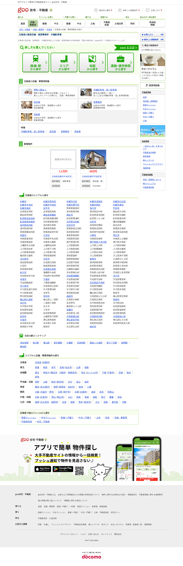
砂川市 (23, 272)
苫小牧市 (24, 286)
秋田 (45, 367)
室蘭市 (70, 309)
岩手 (53, 367)
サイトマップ (106, 534)
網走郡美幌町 (49, 215)
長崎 (72, 402)
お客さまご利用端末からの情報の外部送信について (79, 495)
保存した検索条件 (153, 39)
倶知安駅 (24, 343)
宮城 (62, 367)
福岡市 (54, 402)
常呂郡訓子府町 (97, 282)
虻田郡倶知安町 (27, 218)
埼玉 (83, 372)
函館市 (70, 296)
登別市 (46, 296)
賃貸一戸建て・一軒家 (66, 506)
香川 (103, 397)
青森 (37, 367)
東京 (37, 372)
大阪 (37, 392)
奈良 (101, 392)
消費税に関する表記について (76, 500)
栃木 (129, 372)
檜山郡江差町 (26, 299)
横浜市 (54, 372)
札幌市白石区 (119, 201)
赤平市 (46, 208)
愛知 (37, 387)
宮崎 (106, 402)
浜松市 (71, 387)
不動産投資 (26, 421)
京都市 (83, 392)
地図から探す (92, 62)
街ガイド (105, 524)
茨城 (121, 372)
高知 (119, 397)
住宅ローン (115, 512)
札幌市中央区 (26, 205)
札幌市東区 (118, 205)
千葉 (104, 372)
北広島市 (24, 259)
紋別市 (23, 316)
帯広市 (116, 235)
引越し (46, 524)
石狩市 (93, 222)
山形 (78, 367)
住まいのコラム (117, 524)
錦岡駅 (124, 343)
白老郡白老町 (49, 269)
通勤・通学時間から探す (120, 62)
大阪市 (44, 392)
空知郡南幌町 (73, 276)
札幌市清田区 (96, 201)
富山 (78, 382)
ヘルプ (83, 534)
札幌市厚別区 (49, 201)
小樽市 (93, 235)
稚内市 (93, 326)
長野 (37, 382)
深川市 (23, 303)
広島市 (44, 397)
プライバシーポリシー (69, 534)
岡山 (54, 397)
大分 (97, 402)
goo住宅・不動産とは (47, 495)
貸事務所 (65, 131)
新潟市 (60, 382)
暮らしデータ (148, 160)
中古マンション (48, 417)
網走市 (70, 215)
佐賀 (64, 402)
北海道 (38, 362)
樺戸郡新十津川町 (98, 242)
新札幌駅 (58, 343)
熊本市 (87, 402)
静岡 (56, 387)
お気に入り (153, 34)
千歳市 (46, 279)
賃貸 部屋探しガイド (152, 180)
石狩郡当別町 (73, 222)
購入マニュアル (149, 183)
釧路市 (93, 259)
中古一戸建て (85, 417)
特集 (40, 524)
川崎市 (62, 372)
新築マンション (28, 417)
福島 (87, 367)
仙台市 (68, 367)
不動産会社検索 (149, 152)
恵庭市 (23, 235)
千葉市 (110, 372)
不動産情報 (146, 92)
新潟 (53, 382)
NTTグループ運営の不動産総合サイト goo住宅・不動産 (42, 2)
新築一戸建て (67, 417)
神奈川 (46, 372)
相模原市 (72, 372)
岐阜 (81, 387)
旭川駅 (36, 343)
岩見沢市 (71, 225)
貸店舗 (52, 131)
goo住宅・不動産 (23, 494)
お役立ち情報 (21, 524)
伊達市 (23, 279)
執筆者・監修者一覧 (134, 524)
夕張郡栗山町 (73, 316)
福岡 (37, 402)
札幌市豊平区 (73, 205)
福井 (87, 382)
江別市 (46, 235)
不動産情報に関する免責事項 (151, 495)
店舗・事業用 (120, 417)
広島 (37, 397)
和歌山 (111, 392)
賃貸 (107, 417)
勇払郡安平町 (73, 320)
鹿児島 (115, 402)
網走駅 (23, 346)
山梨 (45, 382)
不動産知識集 (147, 175)
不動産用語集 (148, 187)
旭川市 (93, 208)
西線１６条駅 (96, 343)
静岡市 (62, 387)
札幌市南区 (25, 208)
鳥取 (78, 397)
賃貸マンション (83, 506)
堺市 (51, 392)
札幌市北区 (72, 201)
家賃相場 (146, 156)
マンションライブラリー (153, 164)
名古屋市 (45, 387)
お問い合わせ (93, 534)
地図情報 (146, 168)
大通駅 (69, 343)
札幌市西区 (95, 205)
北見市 (46, 259)
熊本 (81, 402)
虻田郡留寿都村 (27, 222)
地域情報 (145, 141)
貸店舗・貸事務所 (150, 101)
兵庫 (60, 392)
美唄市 (116, 299)
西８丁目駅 (112, 343)
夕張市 (23, 320)
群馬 (37, 377)
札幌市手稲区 (49, 205)
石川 (70, 382)
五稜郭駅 (81, 343)
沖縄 (124, 402)
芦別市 (116, 208)
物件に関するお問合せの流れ (114, 495)
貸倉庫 (77, 131)
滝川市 (116, 276)
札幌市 (23, 201)
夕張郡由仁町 (119, 316)
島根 (87, 397)
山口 (70, 397)
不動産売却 (42, 518)
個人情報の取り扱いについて (50, 500)
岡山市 (60, 397)
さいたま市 (92, 372)
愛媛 (111, 397)
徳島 (95, 397)
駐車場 (95, 506)
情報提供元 (132, 495)
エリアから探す (64, 62)
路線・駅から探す (35, 62)
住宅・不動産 (43, 421)
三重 (89, 387)
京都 (77, 392)
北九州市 (45, 402)
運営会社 (117, 534)
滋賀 (93, 392)
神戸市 (67, 392)
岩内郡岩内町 (26, 225)
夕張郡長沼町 (96, 316)
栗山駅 (46, 343)
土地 (98, 417)
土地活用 (53, 518)
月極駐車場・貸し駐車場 (32, 131)
